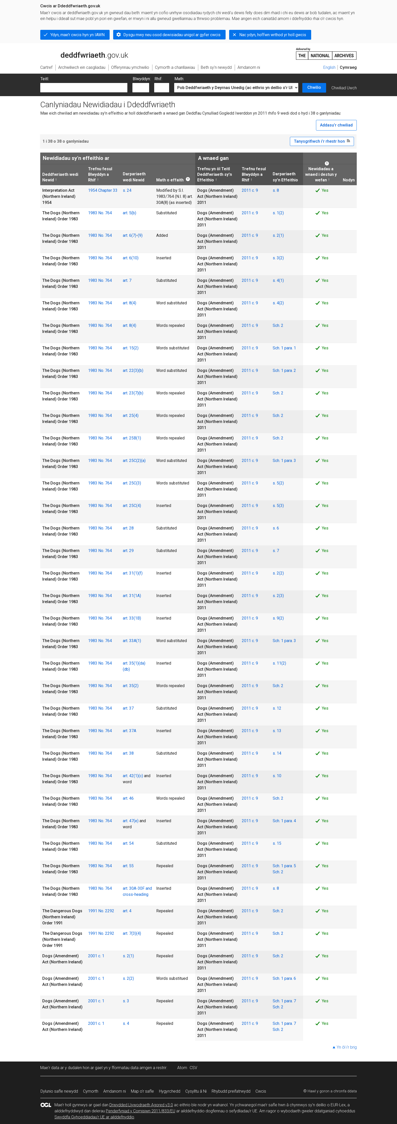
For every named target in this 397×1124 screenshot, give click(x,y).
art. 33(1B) (132, 618)
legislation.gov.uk (80, 53)
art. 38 (128, 753)
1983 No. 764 (100, 212)
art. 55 (128, 865)
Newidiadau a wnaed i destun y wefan (321, 174)
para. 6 (290, 978)
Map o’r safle (142, 1091)
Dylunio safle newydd (59, 1091)
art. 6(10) (130, 258)
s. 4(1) (278, 280)
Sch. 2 (278, 325)
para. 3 (290, 460)
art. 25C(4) (132, 505)
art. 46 (128, 798)
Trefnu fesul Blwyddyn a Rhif (100, 174)
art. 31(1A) (132, 595)
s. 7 (276, 550)
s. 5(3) (278, 505)
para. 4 (290, 820)
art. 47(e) (130, 820)
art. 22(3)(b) (133, 370)
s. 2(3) (278, 595)
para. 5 (290, 865)
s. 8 (276, 190)
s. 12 (277, 708)
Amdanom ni (114, 1091)
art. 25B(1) (132, 438)
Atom (182, 1067)
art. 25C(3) (132, 483)
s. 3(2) (278, 258)
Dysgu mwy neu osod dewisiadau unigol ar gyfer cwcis (172, 34)
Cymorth (90, 1091)
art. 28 (128, 528)
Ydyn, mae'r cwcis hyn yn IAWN (77, 34)
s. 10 (277, 775)
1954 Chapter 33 (102, 190)
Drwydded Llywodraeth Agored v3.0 (141, 1104)
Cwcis (260, 1091)
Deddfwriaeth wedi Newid (60, 177)
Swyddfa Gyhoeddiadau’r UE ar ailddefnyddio (94, 1117)
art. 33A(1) (132, 640)
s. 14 (277, 753)
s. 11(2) (279, 663)
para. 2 (290, 370)
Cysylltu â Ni (196, 1091)
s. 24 (127, 190)
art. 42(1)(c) (133, 775)
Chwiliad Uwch (344, 88)
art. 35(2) (130, 685)
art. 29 (128, 550)
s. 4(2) (278, 303)
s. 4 (126, 1023)
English (329, 67)
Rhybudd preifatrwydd (231, 1091)
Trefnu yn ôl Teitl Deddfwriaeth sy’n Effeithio (214, 174)
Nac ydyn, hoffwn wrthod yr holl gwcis (272, 34)
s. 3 (126, 1001)
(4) (138, 933)
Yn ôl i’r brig (347, 1047)
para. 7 (290, 1001)
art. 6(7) (129, 235)
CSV (193, 1067)
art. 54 (128, 843)
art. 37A (129, 730)
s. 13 (277, 730)
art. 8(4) (129, 303)
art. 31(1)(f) (133, 573)
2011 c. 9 (250, 190)
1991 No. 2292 (101, 910)
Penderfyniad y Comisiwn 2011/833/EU (140, 1111)
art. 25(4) (130, 415)
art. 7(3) (129, 933)
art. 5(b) (129, 212)
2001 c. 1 (96, 955)
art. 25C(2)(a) (134, 460)
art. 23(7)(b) (133, 393)
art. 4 (127, 910)
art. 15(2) (130, 348)
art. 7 (127, 280)
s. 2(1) (278, 235)
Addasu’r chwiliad (336, 125)
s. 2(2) (278, 573)
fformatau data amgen (132, 1067)
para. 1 (290, 348)
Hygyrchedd (169, 1091)
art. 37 (128, 708)
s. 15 (277, 843)
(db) (126, 669)
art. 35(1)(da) (134, 663)
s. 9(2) (278, 618)
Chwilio (314, 87)
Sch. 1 (278, 348)
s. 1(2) (278, 212)
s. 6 (276, 528)
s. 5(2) (278, 483)
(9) (140, 235)
